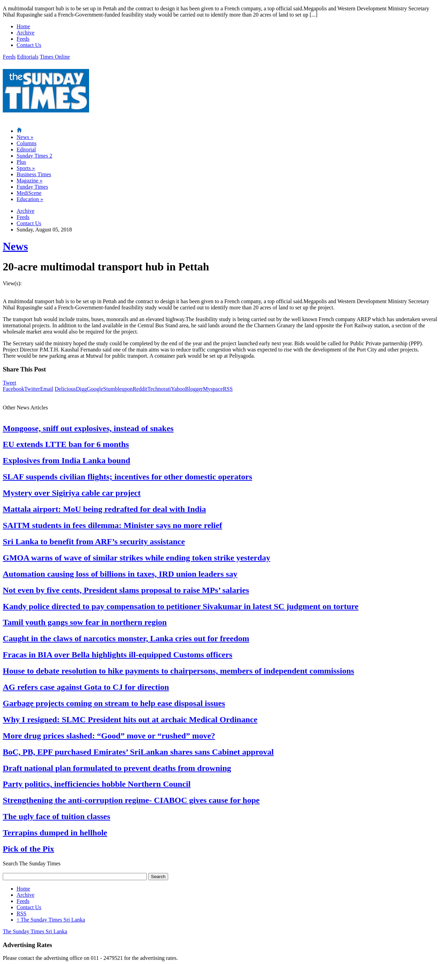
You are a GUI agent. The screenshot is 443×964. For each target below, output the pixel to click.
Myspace (213, 389)
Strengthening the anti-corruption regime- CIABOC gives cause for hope (131, 800)
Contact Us (29, 45)
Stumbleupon (118, 389)
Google (95, 389)
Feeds (23, 39)
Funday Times (32, 187)
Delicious (65, 389)
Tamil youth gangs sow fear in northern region (85, 622)
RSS (227, 389)
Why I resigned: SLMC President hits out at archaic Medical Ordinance (130, 719)
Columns (27, 143)
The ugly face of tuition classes (56, 816)
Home (23, 26)
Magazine (29, 180)
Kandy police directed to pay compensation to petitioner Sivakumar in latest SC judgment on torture (180, 606)
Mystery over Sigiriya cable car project (72, 492)
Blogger (194, 389)
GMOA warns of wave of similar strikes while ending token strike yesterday (136, 557)
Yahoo (178, 389)
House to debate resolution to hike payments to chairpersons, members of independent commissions (178, 670)
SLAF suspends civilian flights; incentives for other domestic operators (127, 476)
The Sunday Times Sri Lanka (51, 920)
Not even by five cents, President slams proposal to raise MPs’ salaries (126, 590)
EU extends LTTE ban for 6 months (66, 444)
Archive (26, 33)
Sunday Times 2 (34, 156)
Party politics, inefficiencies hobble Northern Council (97, 783)
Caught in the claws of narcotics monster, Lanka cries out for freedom (126, 638)
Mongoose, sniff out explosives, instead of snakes (88, 428)
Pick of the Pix (28, 848)
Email (46, 389)
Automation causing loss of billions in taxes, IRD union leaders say (120, 573)
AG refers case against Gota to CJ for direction (86, 687)
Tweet (9, 383)
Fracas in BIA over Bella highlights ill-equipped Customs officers (117, 654)
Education (30, 199)
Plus (21, 162)
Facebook (13, 389)
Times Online (55, 57)
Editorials (27, 57)
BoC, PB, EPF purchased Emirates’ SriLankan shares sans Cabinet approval (138, 751)
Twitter (32, 389)
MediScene (29, 193)
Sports (26, 168)
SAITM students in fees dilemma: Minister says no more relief (112, 525)
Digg (81, 389)
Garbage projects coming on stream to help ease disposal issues (114, 703)
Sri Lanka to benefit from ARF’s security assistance (94, 541)
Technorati (159, 389)
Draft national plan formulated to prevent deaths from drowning (117, 768)
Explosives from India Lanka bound (66, 460)
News (25, 137)
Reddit (140, 389)
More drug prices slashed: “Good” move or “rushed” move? (109, 735)
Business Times (34, 174)
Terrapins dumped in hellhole (55, 832)
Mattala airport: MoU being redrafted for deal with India (104, 509)
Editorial (26, 149)
